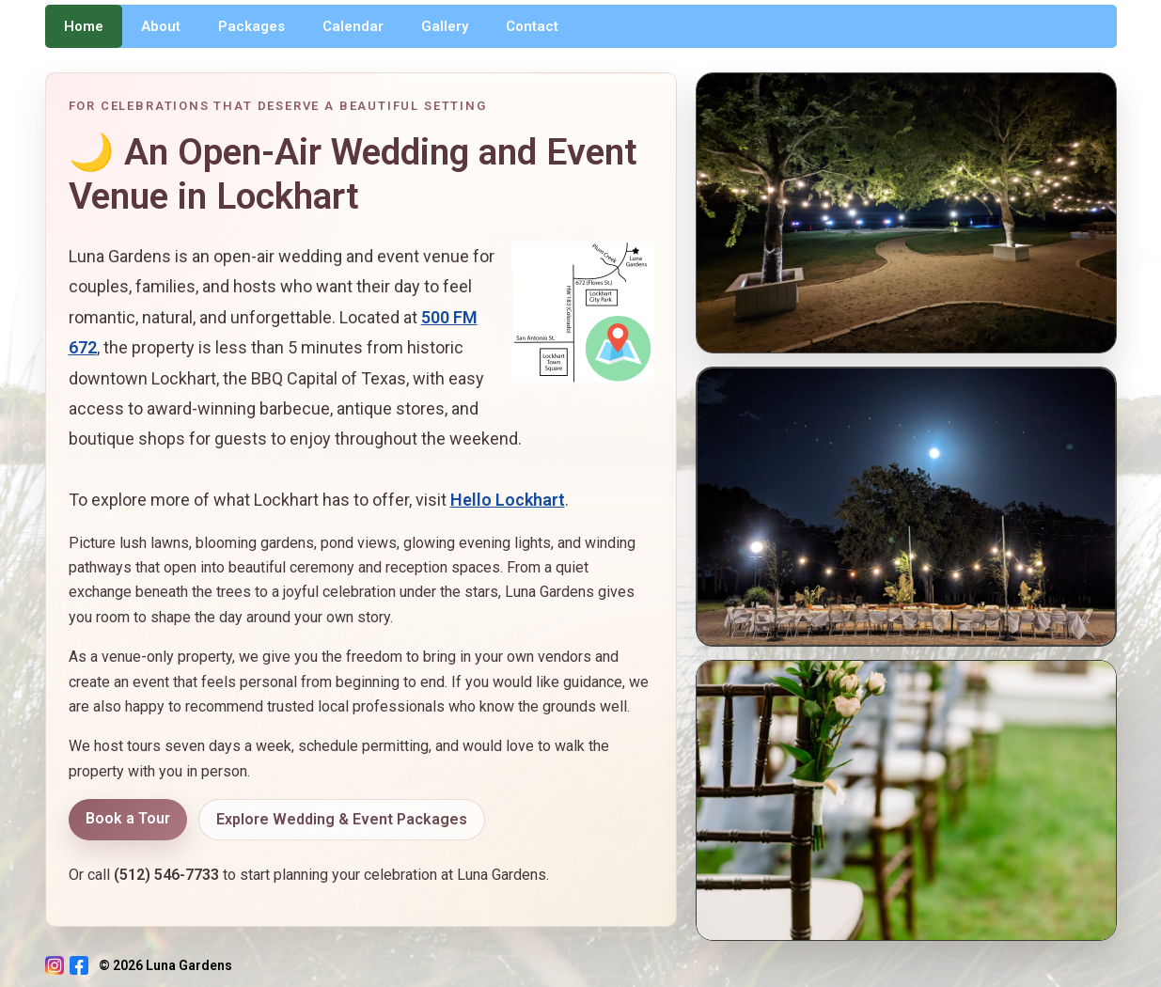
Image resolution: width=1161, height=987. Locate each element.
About (160, 26)
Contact (532, 26)
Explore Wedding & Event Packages (341, 819)
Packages (251, 26)
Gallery (444, 26)
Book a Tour (128, 818)
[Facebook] (79, 965)
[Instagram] (54, 965)
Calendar (353, 26)
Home (83, 26)
